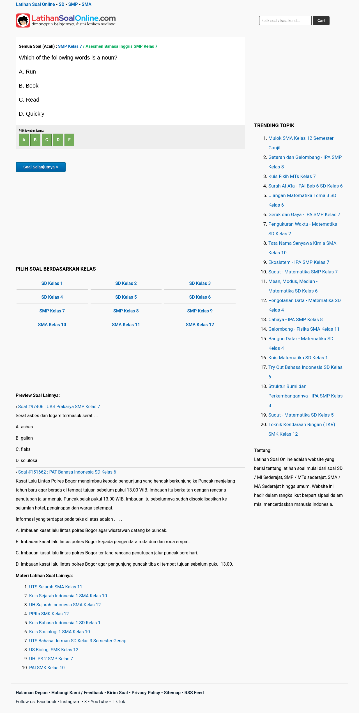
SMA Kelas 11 (126, 324)
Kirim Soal (117, 692)
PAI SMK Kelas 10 (47, 667)
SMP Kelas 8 (126, 311)
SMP (73, 4)
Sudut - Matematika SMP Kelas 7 (303, 272)
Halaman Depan (32, 692)
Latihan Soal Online (35, 4)
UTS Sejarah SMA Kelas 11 (55, 586)
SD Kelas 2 (126, 283)
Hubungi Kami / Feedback (77, 692)
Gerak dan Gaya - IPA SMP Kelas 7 (304, 214)
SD (61, 4)
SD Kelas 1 (52, 283)
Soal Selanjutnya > (40, 167)
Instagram (70, 701)
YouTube (99, 701)
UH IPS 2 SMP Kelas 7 (51, 658)
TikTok (118, 701)
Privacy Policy (146, 692)
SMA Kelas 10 (52, 324)
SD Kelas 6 (200, 297)
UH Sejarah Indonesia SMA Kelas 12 (65, 604)
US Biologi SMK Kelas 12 (53, 649)
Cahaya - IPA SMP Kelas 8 (295, 319)
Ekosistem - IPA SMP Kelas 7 (298, 262)
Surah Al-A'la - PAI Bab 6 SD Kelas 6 (305, 186)
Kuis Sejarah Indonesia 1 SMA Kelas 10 (68, 595)
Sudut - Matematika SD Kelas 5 (301, 415)
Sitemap (172, 692)
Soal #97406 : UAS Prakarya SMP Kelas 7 (59, 406)
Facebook (46, 701)
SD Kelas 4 (52, 297)
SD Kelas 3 (200, 283)
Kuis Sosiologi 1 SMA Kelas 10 (59, 631)
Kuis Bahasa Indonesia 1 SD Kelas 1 (64, 622)
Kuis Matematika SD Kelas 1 (298, 357)
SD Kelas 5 (126, 297)
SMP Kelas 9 (200, 311)
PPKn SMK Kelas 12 (49, 613)
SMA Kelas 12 (200, 324)
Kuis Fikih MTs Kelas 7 (292, 176)
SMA (86, 4)
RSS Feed (194, 692)
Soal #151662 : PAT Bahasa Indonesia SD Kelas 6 (67, 472)
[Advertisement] (130, 218)
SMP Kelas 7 (70, 46)
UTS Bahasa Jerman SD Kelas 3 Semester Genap (77, 640)
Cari (321, 21)
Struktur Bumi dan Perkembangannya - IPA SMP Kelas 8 (305, 395)
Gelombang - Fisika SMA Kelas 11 (304, 329)
